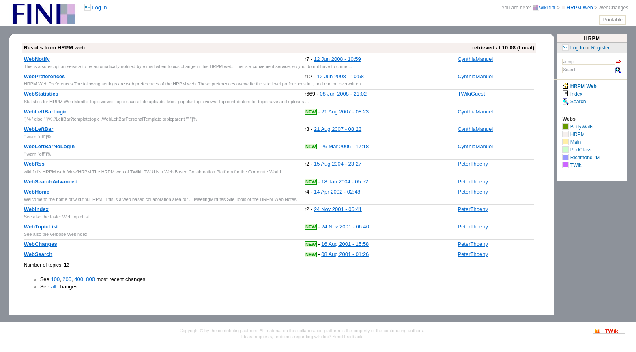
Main (571, 142)
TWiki (572, 165)
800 (90, 279)
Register (600, 48)
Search (574, 102)
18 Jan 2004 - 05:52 (344, 182)
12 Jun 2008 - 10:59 (337, 59)
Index (572, 94)
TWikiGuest (471, 94)
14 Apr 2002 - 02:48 (337, 192)
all (53, 287)
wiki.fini (547, 8)
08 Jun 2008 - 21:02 (343, 94)
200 (66, 279)
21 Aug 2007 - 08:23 (345, 112)
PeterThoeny (473, 164)
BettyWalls (577, 127)
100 (55, 279)
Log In (95, 7)
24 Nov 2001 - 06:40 (345, 227)
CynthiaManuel (475, 59)
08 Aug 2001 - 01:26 (345, 254)
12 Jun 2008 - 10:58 (340, 76)
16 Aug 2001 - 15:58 (345, 244)
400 (78, 279)
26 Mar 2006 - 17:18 (345, 146)
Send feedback (348, 336)
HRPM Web (580, 8)
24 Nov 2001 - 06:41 (338, 209)
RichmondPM (581, 157)
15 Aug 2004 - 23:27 (337, 164)
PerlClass (576, 150)
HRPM (592, 38)
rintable (613, 20)
